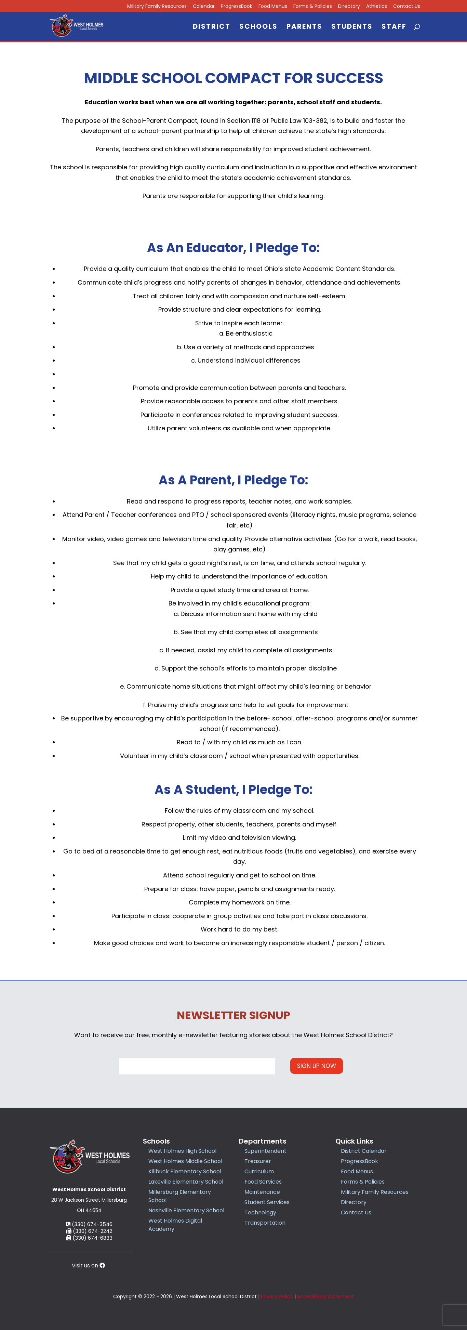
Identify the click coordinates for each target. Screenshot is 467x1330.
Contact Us (406, 7)
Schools (258, 27)
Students (352, 27)
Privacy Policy (277, 1296)
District (211, 27)
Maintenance (262, 1192)
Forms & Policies (312, 7)
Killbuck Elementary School (184, 1171)
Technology (260, 1212)
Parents (304, 27)
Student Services (267, 1202)
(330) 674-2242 (89, 1231)
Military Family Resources (375, 1192)
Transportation (264, 1223)
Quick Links (354, 1141)
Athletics (376, 7)
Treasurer (257, 1161)
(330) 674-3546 (89, 1224)
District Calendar (364, 1151)
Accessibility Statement (325, 1296)
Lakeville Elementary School (185, 1182)
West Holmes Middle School (185, 1161)
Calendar (204, 7)
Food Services (263, 1182)
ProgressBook (236, 7)
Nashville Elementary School (186, 1210)
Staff (394, 27)
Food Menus (272, 7)
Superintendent (265, 1151)
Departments (262, 1141)
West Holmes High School (182, 1151)
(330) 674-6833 (89, 1237)
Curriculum (259, 1171)
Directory (349, 7)
